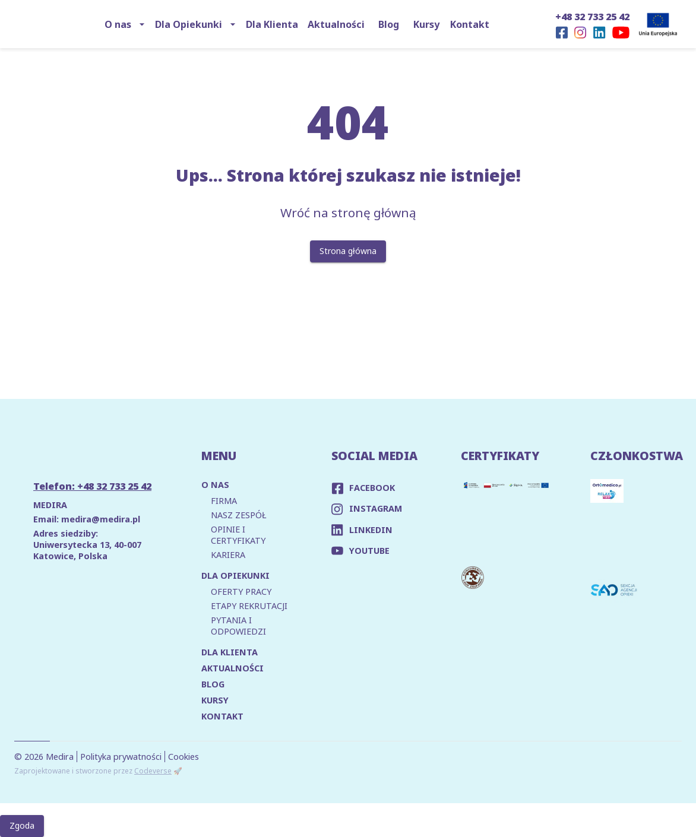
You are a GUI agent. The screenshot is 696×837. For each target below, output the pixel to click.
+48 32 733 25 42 (592, 16)
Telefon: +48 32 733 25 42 (92, 486)
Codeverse (153, 771)
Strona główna (348, 251)
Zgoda (22, 826)
